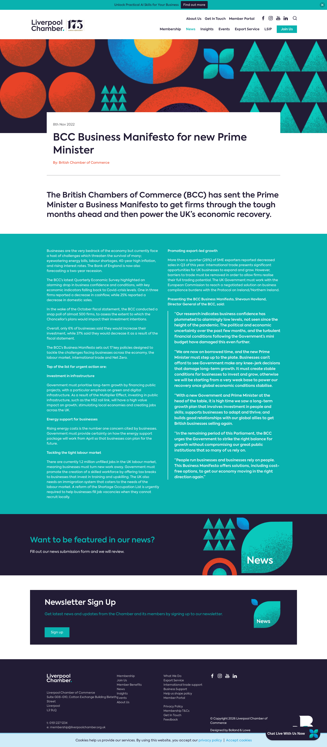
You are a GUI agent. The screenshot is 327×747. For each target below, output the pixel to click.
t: (57, 723)
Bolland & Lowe (239, 730)
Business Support (175, 689)
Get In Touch (215, 18)
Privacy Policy (173, 706)
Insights (207, 29)
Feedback (171, 719)
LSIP (268, 29)
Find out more (194, 5)
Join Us (287, 29)
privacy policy (210, 740)
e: (76, 727)
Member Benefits (129, 685)
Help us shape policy (178, 693)
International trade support (183, 685)
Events (224, 29)
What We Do (172, 676)
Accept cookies (239, 740)
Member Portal (241, 18)
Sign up (57, 632)
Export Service (247, 29)
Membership (170, 29)
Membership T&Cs (176, 711)
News (190, 29)
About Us (193, 18)
